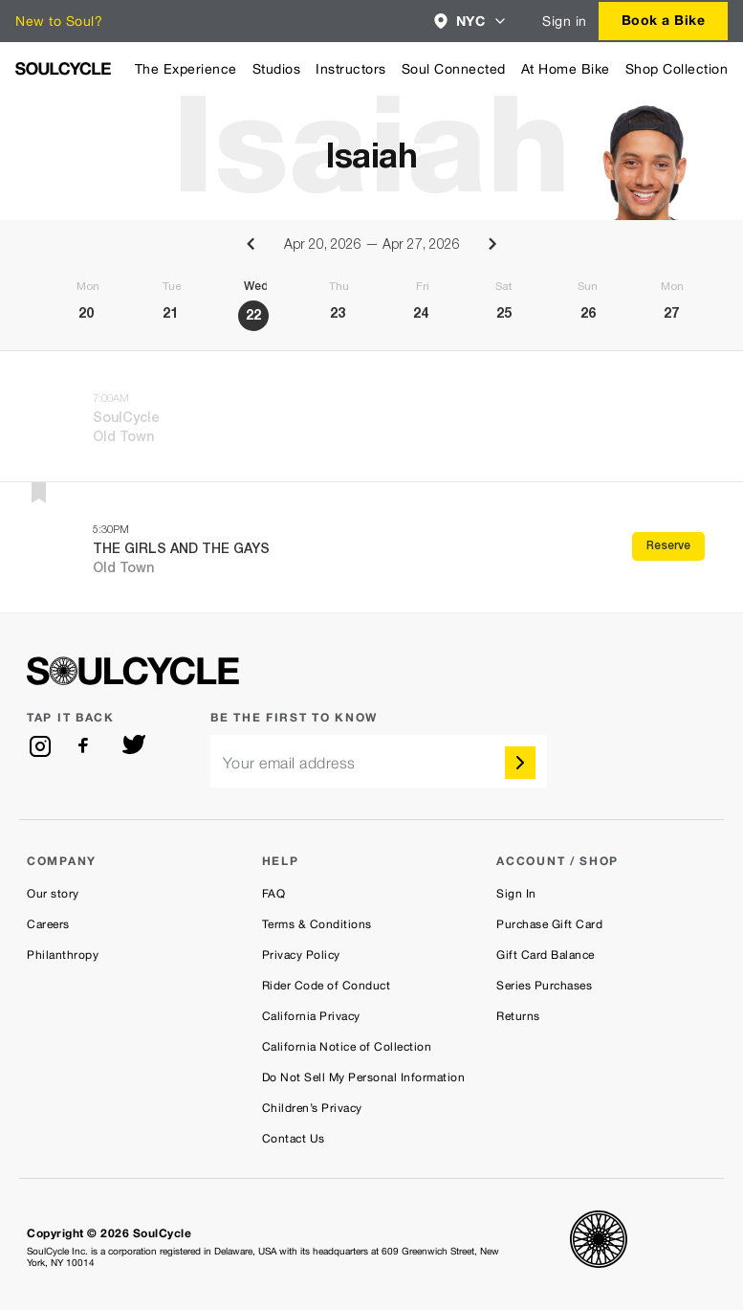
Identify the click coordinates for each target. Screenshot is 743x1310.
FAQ (274, 893)
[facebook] (87, 746)
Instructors (351, 69)
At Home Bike (565, 69)
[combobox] (471, 21)
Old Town (123, 438)
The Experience (186, 69)
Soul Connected (454, 69)
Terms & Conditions (317, 924)
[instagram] (40, 746)
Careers (48, 924)
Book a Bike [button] (664, 19)
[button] (471, 21)
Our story (53, 893)
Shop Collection (677, 69)
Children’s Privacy (312, 1108)
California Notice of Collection (347, 1047)
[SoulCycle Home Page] (63, 68)
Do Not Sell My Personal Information (364, 1077)
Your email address (289, 763)
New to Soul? (58, 21)
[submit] (520, 762)
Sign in (564, 21)
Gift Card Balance (545, 955)
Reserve (668, 546)
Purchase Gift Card (549, 924)
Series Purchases (544, 985)
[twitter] (133, 746)
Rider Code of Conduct (326, 985)
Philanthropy (62, 955)
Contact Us (293, 1138)
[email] (378, 761)
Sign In (516, 893)
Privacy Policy (301, 955)
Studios (276, 69)
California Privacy (311, 1016)
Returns (518, 1016)
